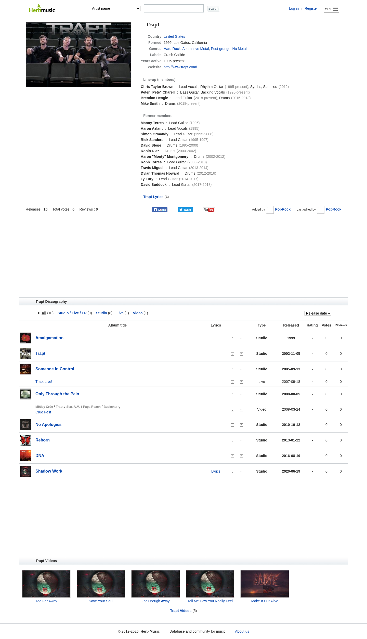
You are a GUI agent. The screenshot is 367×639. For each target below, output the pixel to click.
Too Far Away (46, 601)
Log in (294, 8)
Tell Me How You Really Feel (210, 601)
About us (242, 631)
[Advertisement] (183, 258)
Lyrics (215, 471)
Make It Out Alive (264, 601)
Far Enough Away (155, 601)
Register (311, 8)
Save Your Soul (101, 601)
